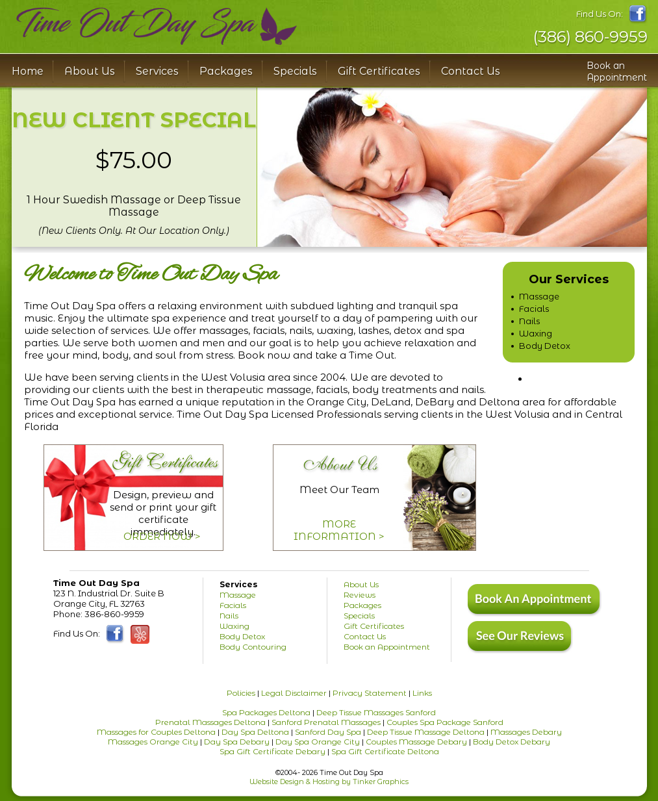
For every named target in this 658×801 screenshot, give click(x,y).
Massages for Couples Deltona (156, 732)
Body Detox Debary (511, 741)
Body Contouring (253, 647)
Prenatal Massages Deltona (210, 722)
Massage (539, 296)
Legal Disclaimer (294, 693)
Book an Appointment (617, 71)
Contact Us (470, 71)
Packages (226, 71)
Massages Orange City (153, 741)
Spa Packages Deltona (266, 712)
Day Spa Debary (237, 741)
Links (422, 693)
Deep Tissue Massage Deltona (426, 732)
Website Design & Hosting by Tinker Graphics (329, 781)
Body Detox (544, 345)
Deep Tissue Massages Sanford (376, 712)
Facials (534, 308)
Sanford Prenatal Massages (326, 722)
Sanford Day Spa (328, 732)
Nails (529, 321)
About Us (361, 584)
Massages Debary (526, 732)
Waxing (535, 333)
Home (28, 71)
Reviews (359, 595)
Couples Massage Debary (416, 741)
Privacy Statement (370, 693)
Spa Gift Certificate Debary (272, 751)
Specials (295, 71)
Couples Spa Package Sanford (444, 722)
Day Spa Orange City (317, 741)
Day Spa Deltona (255, 732)
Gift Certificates (379, 71)
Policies (241, 693)
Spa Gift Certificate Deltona (385, 751)
